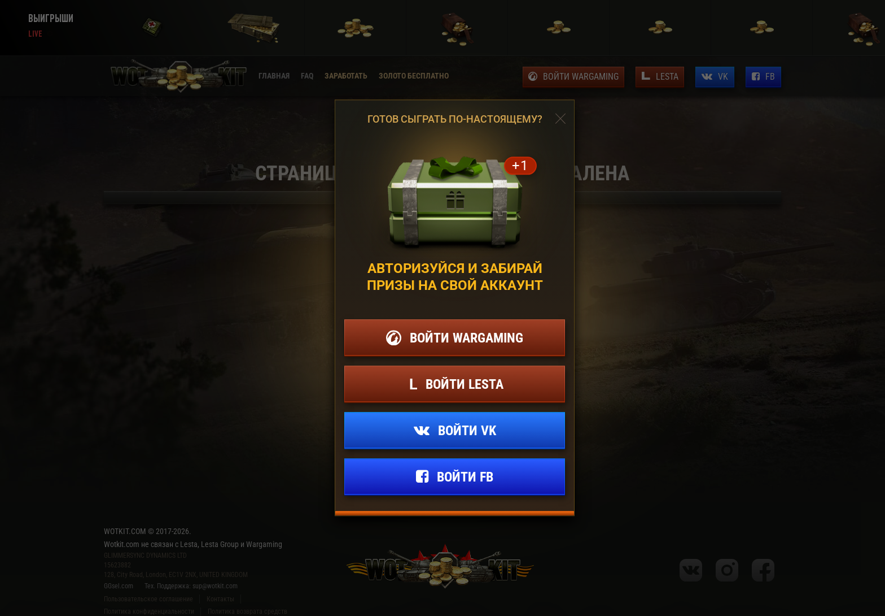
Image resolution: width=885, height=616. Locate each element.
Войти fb (465, 477)
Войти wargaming (466, 338)
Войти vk (467, 431)
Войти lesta (464, 384)
